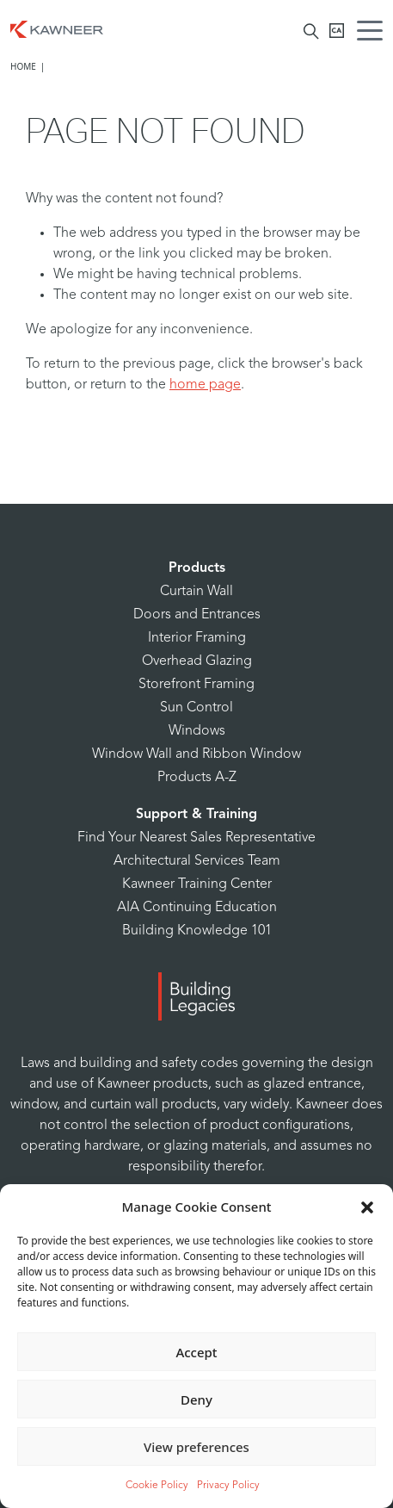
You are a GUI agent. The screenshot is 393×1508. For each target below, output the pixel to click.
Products (197, 568)
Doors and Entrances (197, 615)
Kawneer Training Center (197, 884)
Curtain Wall (196, 592)
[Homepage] (56, 27)
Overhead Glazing (197, 661)
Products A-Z (196, 778)
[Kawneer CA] (336, 30)
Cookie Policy (157, 1485)
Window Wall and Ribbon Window (196, 754)
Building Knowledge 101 (197, 931)
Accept (196, 1352)
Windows (197, 731)
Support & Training (196, 815)
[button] (367, 1206)
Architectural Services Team (197, 861)
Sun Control (196, 708)
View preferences (196, 1446)
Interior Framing (197, 638)
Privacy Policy (228, 1485)
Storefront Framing (196, 685)
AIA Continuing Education (197, 908)
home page (205, 385)
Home (23, 66)
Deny (196, 1399)
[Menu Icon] (374, 33)
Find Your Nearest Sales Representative (196, 838)
